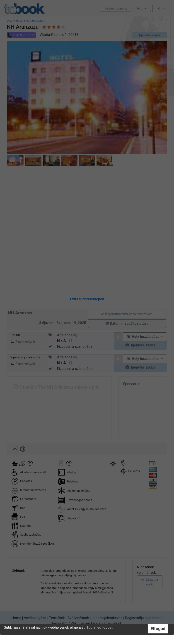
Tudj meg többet (99, 627)
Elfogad (157, 628)
